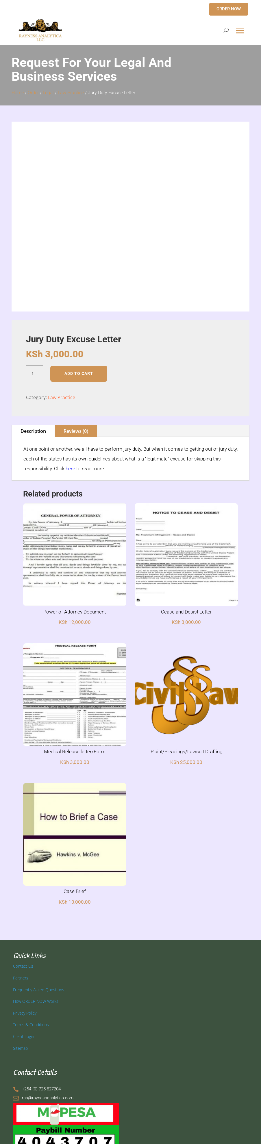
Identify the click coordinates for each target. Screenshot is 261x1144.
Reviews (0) (76, 431)
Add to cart (78, 373)
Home (18, 92)
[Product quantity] (34, 373)
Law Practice (71, 92)
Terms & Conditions (31, 1024)
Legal (48, 92)
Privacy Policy (24, 1013)
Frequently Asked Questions (38, 989)
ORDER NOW (228, 9)
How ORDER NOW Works (35, 1001)
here (70, 468)
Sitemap (20, 1048)
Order (33, 92)
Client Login (23, 1036)
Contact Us (23, 966)
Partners (20, 978)
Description (33, 431)
